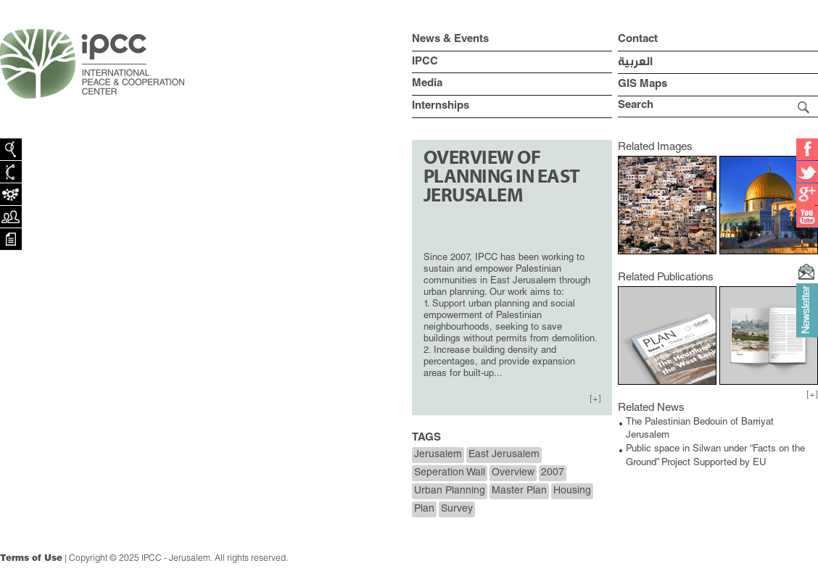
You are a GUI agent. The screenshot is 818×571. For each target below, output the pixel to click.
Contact (638, 39)
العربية (635, 62)
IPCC (425, 62)
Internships (440, 106)
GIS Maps (642, 84)
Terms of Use (31, 558)
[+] (595, 399)
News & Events (450, 39)
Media (427, 83)
